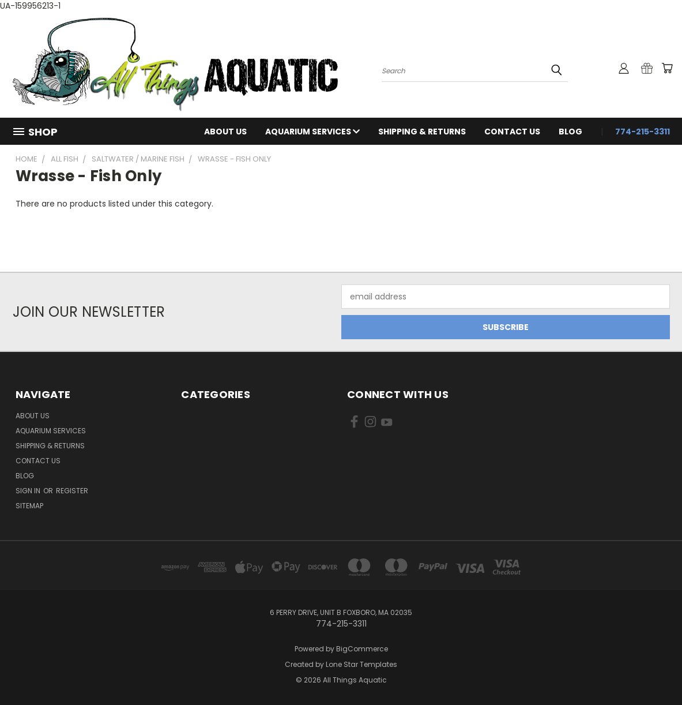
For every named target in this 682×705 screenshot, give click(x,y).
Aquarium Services (312, 131)
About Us (225, 131)
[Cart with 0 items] (667, 68)
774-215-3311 (642, 131)
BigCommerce (362, 649)
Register (72, 491)
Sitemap (29, 506)
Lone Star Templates (361, 664)
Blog (570, 131)
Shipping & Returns (422, 131)
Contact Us (512, 131)
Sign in (29, 491)
